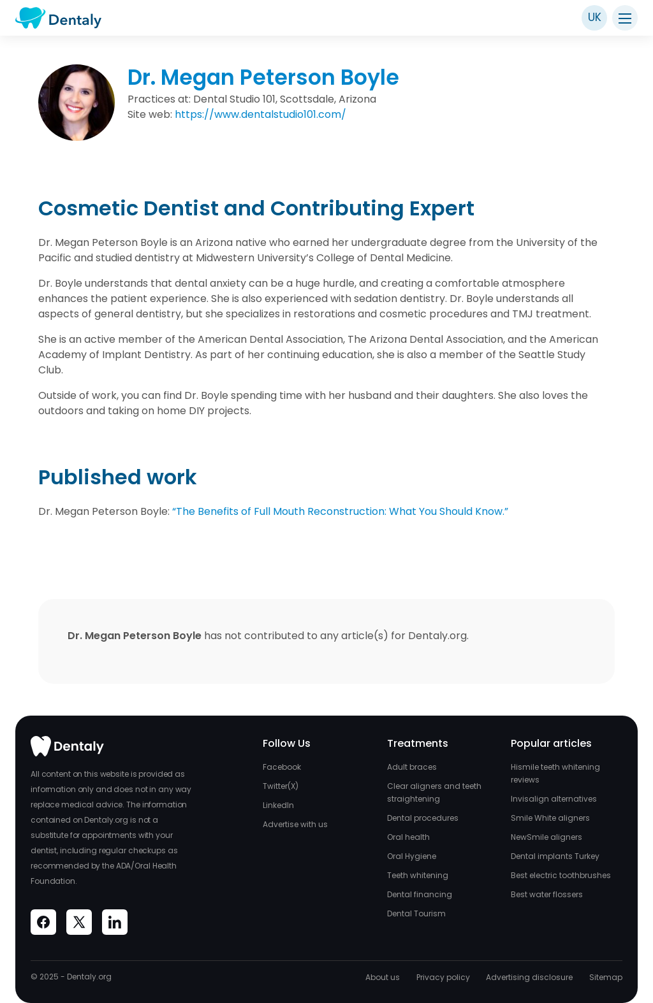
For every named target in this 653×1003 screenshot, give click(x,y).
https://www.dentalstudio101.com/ (260, 114)
